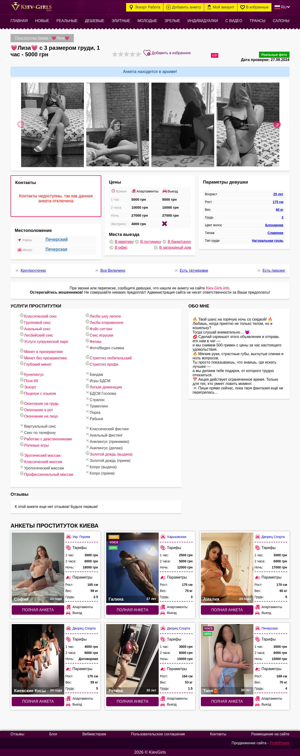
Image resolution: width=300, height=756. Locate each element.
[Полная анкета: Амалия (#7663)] (227, 568)
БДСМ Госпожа (100, 392)
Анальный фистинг (104, 434)
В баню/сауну (176, 241)
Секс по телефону (37, 432)
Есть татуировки (191, 270)
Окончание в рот (36, 409)
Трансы (257, 21)
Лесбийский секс (36, 334)
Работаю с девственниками (45, 438)
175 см (278, 202)
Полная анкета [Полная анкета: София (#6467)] (38, 610)
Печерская (56, 249)
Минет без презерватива (43, 357)
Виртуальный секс (37, 425)
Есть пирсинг (271, 270)
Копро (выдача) (101, 466)
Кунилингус (31, 373)
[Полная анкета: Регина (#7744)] (132, 659)
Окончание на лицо (38, 415)
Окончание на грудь (39, 403)
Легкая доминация (103, 386)
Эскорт (27, 386)
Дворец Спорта (270, 537)
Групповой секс (35, 322)
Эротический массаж (39, 454)
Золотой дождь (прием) (108, 460)
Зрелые (172, 21)
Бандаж (94, 373)
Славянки (275, 233)
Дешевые (94, 21)
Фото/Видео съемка (104, 347)
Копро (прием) (100, 472)
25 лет (278, 194)
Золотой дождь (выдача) (108, 453)
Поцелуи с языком (37, 392)
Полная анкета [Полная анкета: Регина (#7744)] (132, 701)
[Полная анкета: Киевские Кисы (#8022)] (38, 659)
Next (277, 125)
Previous (20, 125)
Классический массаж (40, 461)
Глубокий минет (35, 363)
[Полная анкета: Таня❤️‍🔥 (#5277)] (227, 659)
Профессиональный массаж (46, 473)
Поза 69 (28, 380)
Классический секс (38, 315)
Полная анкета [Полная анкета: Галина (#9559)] (132, 610)
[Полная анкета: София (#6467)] (38, 568)
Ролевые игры (34, 444)
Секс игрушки (99, 334)
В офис (118, 247)
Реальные (67, 21)
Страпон (95, 399)
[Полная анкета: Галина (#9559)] (132, 568)
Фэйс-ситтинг (99, 328)
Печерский (56, 239)
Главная (19, 21)
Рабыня (94, 418)
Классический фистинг (107, 428)
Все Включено (109, 270)
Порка (93, 411)
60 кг (279, 209)
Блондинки (274, 225)
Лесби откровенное (104, 322)
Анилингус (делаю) (104, 447)
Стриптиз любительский (108, 357)
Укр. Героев (77, 537)
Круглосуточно (30, 270)
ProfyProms (279, 743)
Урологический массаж (41, 467)
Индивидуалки (203, 21)
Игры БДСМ (97, 380)
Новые (42, 21)
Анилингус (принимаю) (107, 441)
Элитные (121, 21)
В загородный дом (172, 247)
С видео (233, 21)
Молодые (147, 21)
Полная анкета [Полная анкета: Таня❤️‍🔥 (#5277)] (227, 701)
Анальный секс (34, 328)
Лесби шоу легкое (103, 315)
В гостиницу (148, 241)
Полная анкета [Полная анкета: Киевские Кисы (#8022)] (38, 701)
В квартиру (121, 241)
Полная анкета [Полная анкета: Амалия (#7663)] (227, 610)
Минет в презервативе (41, 351)
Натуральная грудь (267, 240)
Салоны (281, 21)
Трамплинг (96, 405)
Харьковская (173, 537)
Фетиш (93, 341)
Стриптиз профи (101, 363)
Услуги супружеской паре (43, 341)
